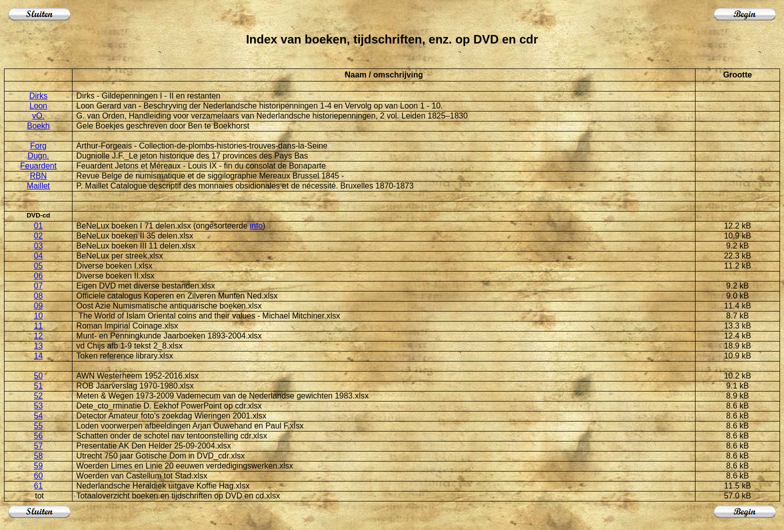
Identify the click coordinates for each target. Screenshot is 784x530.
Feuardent (38, 166)
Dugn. (38, 156)
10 (38, 316)
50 (38, 376)
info (256, 226)
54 (38, 416)
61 (38, 486)
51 (38, 386)
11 (38, 326)
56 (38, 436)
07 (38, 286)
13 (38, 346)
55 (38, 426)
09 (38, 306)
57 (38, 446)
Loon (39, 106)
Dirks (38, 96)
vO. (38, 116)
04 (38, 256)
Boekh (38, 126)
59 (38, 466)
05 (38, 266)
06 (38, 276)
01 (38, 226)
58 (38, 456)
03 (38, 246)
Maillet (38, 186)
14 (38, 356)
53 (38, 406)
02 (38, 236)
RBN (38, 176)
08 (38, 296)
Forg (38, 146)
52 (38, 396)
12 (38, 336)
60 (38, 476)
